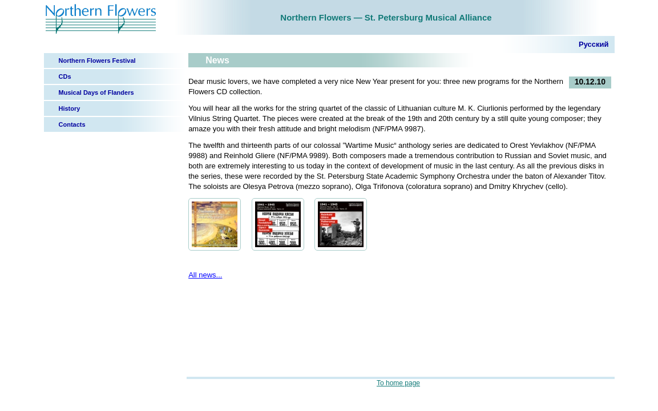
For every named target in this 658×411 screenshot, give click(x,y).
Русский (594, 44)
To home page (398, 383)
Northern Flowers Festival (97, 60)
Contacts (72, 124)
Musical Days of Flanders (96, 92)
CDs (65, 76)
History (69, 108)
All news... (205, 275)
